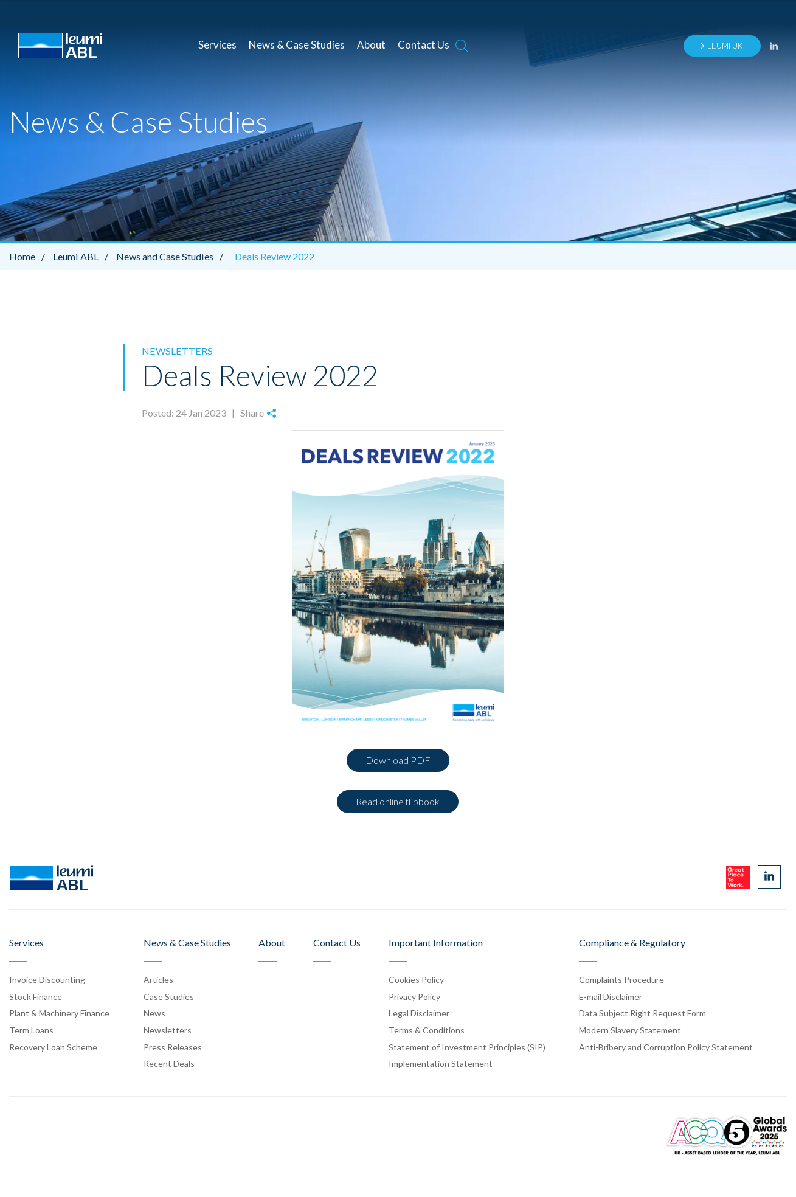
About (371, 44)
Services (217, 44)
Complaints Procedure (621, 979)
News (154, 1013)
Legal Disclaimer (419, 1013)
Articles (158, 979)
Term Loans (31, 1029)
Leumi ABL (83, 256)
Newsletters (176, 350)
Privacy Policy (414, 996)
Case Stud (169, 996)
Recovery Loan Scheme (53, 1046)
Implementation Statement (441, 1063)
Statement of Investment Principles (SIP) (467, 1046)
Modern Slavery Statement (630, 1029)
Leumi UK (721, 45)
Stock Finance (35, 996)
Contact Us (423, 44)
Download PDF (398, 760)
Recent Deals (169, 1063)
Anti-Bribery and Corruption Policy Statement (666, 1046)
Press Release (173, 1046)
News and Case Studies (171, 256)
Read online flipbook (398, 801)
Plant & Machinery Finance (59, 1013)
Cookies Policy (416, 979)
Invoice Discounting (47, 979)
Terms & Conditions (427, 1029)
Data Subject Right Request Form (642, 1013)
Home (30, 256)
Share (257, 412)
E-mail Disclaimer (610, 996)
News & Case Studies (297, 44)
